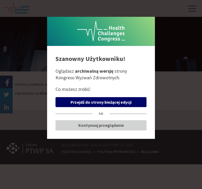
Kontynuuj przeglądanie (101, 125)
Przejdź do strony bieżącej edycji (101, 102)
